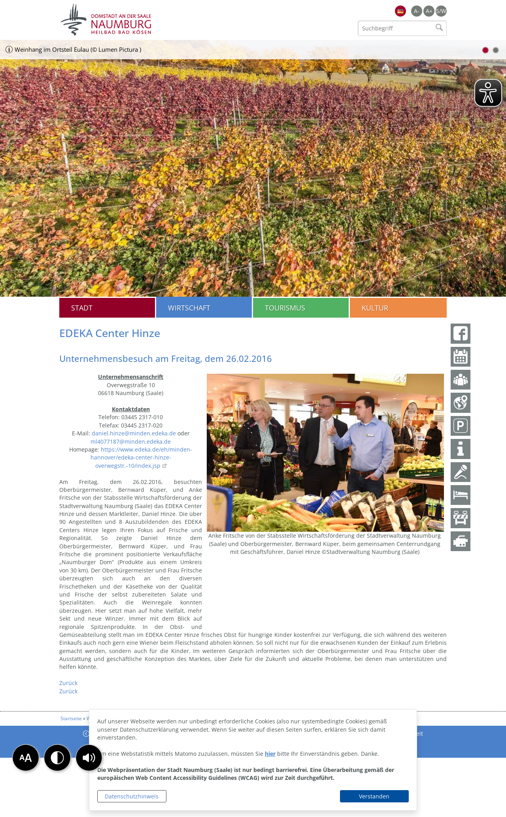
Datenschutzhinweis (132, 796)
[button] (89, 758)
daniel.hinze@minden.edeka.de (134, 433)
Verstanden (374, 796)
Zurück (68, 683)
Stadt (82, 307)
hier (270, 753)
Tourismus (285, 307)
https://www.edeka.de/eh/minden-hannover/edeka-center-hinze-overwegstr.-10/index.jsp (142, 457)
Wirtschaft (189, 307)
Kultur (375, 307)
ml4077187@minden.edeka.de (131, 441)
